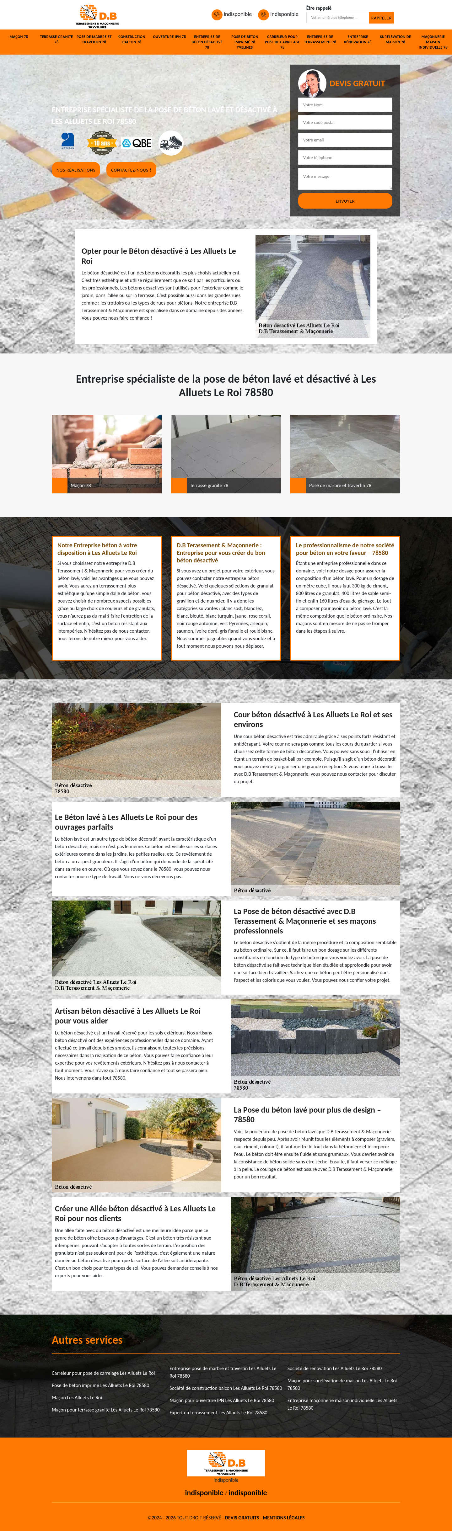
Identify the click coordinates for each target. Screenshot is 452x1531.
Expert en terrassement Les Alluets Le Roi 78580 (218, 1413)
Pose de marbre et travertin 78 (94, 39)
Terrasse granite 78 (56, 39)
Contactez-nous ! (131, 170)
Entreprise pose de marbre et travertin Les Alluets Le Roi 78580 (223, 1372)
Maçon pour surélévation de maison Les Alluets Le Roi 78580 (342, 1384)
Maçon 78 (19, 37)
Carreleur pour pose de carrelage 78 (282, 42)
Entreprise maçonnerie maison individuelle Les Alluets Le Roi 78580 (342, 1404)
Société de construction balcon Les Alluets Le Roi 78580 (226, 1388)
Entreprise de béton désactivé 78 (207, 42)
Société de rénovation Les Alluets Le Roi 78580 (335, 1368)
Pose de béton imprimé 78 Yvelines (244, 42)
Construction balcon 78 (131, 39)
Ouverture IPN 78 (169, 37)
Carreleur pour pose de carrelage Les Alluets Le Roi (103, 1373)
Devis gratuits (242, 1518)
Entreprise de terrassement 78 (320, 39)
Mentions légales (283, 1518)
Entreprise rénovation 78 (358, 39)
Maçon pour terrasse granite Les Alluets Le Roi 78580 (106, 1410)
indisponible (232, 14)
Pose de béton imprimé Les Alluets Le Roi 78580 (100, 1385)
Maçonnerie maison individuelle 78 (433, 42)
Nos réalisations (75, 170)
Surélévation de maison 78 (395, 39)
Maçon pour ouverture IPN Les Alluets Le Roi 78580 (222, 1400)
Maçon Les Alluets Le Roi (77, 1398)
